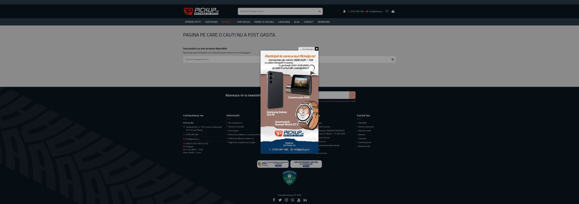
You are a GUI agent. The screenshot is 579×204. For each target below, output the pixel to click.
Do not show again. (308, 49)
